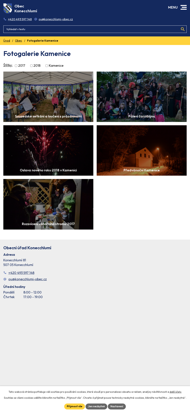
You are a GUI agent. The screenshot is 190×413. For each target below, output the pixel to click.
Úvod (6, 40)
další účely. (176, 391)
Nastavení (117, 406)
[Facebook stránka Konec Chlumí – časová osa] (95, 346)
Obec (18, 40)
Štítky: (7, 65)
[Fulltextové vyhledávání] (95, 29)
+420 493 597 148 (20, 19)
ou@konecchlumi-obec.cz (56, 19)
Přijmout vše (74, 406)
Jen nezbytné (96, 406)
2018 (36, 66)
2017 (21, 66)
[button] (184, 7)
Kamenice (56, 66)
